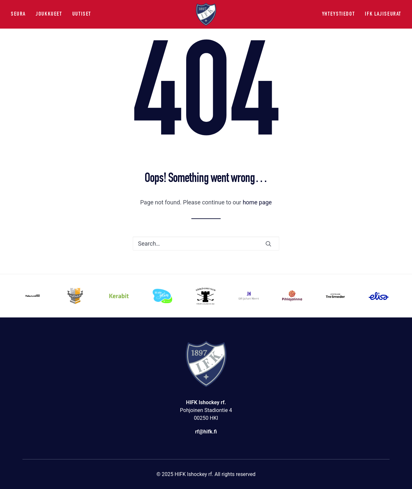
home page (257, 202)
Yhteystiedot (338, 14)
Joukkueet (49, 14)
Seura (18, 14)
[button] (268, 243)
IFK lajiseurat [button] (383, 14)
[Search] (206, 244)
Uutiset (81, 14)
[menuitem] (20, 14)
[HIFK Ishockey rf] (206, 14)
